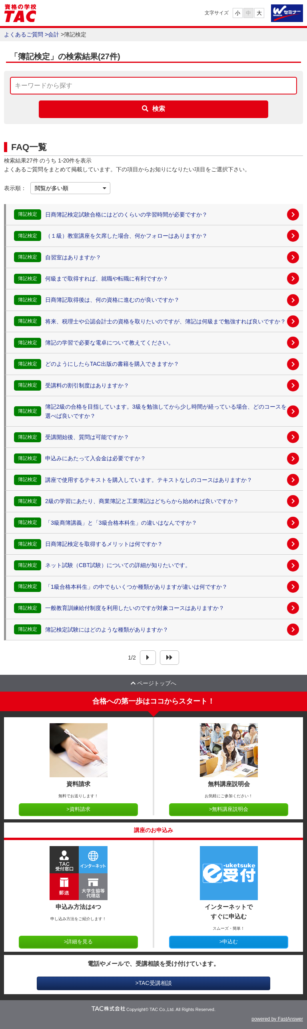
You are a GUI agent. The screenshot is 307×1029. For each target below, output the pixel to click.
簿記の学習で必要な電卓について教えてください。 (109, 342)
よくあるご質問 (23, 34)
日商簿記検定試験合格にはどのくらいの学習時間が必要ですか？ (126, 214)
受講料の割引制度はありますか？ (87, 385)
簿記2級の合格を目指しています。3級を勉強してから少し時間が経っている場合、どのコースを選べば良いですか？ (166, 411)
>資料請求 (78, 809)
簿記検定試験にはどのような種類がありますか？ (106, 629)
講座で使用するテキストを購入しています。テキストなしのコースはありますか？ (148, 480)
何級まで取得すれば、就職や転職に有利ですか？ (106, 278)
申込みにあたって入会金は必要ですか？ (95, 458)
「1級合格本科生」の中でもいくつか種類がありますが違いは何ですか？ (136, 587)
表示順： (15, 188)
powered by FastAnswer (277, 1019)
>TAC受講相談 (153, 983)
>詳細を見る (78, 942)
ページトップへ (153, 683)
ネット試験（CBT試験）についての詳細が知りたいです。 (118, 565)
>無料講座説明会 (229, 809)
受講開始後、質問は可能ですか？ (87, 437)
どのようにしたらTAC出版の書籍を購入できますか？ (112, 364)
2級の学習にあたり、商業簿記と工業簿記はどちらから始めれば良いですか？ (142, 501)
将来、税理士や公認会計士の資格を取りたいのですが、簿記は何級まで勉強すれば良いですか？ (165, 321)
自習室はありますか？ (73, 257)
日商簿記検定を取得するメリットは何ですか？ (104, 544)
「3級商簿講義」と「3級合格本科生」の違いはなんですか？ (121, 523)
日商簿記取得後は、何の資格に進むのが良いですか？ (112, 300)
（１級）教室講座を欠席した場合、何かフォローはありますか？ (126, 236)
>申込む (228, 942)
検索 (158, 108)
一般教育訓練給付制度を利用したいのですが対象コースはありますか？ (134, 608)
